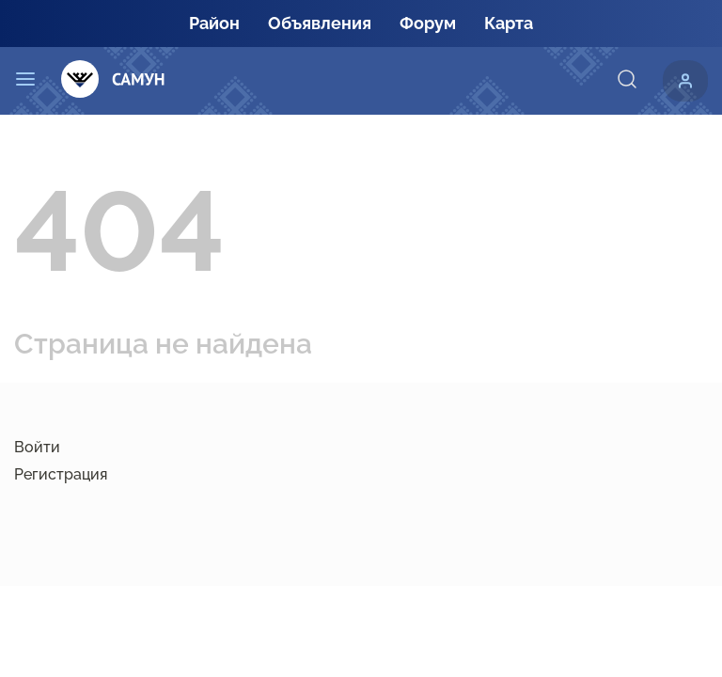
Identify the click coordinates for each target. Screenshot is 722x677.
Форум (428, 23)
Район (214, 23)
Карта (508, 23)
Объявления (319, 23)
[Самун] (113, 80)
